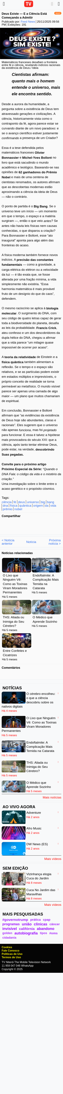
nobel (18, 509)
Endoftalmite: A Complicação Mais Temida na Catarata (40, 747)
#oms (53, 933)
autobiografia (26, 933)
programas (11, 924)
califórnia (27, 929)
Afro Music (33, 828)
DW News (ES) (37, 844)
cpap (46, 919)
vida (53, 505)
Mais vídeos (52, 858)
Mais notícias (52, 797)
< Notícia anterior (8, 541)
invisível (9, 929)
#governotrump (15, 920)
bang (50, 502)
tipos (43, 933)
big (43, 502)
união (27, 924)
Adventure (33, 812)
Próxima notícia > (55, 541)
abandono (45, 929)
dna (5, 505)
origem (38, 505)
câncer (54, 924)
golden (7, 933)
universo (33, 502)
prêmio (7, 509)
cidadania (9, 937)
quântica (25, 505)
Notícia (31, 542)
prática (35, 919)
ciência (7, 502)
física (13, 505)
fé (14, 502)
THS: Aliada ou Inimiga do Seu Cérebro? (13, 621)
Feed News (28, 21)
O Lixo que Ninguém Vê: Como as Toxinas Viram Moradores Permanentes (15, 584)
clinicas (40, 924)
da (46, 505)
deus (21, 502)
